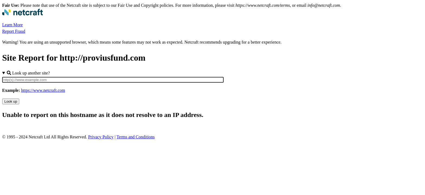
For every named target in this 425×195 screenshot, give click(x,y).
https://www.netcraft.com (43, 90)
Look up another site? (28, 73)
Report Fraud (13, 31)
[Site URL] (113, 80)
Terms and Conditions (136, 137)
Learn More (12, 24)
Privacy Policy (101, 137)
